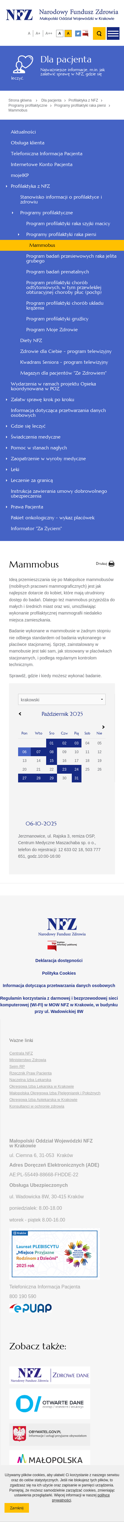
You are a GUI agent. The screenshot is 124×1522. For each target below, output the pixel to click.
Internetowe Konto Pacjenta (41, 164)
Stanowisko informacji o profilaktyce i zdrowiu (61, 199)
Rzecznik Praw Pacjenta (30, 1073)
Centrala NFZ (21, 1053)
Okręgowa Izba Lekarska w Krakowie (41, 1086)
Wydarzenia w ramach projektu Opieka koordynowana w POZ (53, 386)
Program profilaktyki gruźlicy (57, 319)
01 (51, 743)
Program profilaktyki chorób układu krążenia (64, 305)
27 (24, 778)
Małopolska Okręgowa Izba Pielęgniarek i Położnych (54, 1093)
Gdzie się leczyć (28, 426)
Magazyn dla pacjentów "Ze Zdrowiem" (63, 373)
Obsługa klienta (27, 143)
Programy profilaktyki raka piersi (80, 105)
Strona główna (20, 100)
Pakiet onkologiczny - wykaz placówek (52, 517)
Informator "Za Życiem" (36, 528)
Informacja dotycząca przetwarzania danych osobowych (58, 412)
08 (51, 752)
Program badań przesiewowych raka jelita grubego (71, 258)
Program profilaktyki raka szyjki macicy (68, 223)
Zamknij (19, 1509)
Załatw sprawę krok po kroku (42, 399)
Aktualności (23, 132)
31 (76, 778)
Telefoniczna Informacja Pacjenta (46, 153)
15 (51, 761)
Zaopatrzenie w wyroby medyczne (48, 458)
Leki (15, 469)
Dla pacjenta (51, 100)
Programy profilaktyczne (27, 105)
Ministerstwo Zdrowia (27, 1060)
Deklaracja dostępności (58, 960)
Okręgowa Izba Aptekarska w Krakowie (43, 1099)
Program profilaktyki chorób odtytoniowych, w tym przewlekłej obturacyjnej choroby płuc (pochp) (64, 287)
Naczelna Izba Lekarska (30, 1079)
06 (24, 752)
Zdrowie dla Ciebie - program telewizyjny (66, 351)
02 (64, 743)
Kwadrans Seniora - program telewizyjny (64, 362)
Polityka (59, 973)
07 (38, 752)
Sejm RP (17, 1066)
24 (76, 769)
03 (76, 743)
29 (51, 778)
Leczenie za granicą (32, 480)
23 (64, 769)
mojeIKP (20, 175)
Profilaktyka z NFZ (83, 100)
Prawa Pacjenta (27, 507)
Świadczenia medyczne (36, 437)
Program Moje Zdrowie (52, 329)
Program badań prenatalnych (57, 272)
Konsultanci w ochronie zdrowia (36, 1106)
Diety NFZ (31, 340)
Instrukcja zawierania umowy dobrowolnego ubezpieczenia (59, 493)
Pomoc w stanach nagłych (39, 448)
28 (38, 778)
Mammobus (17, 110)
